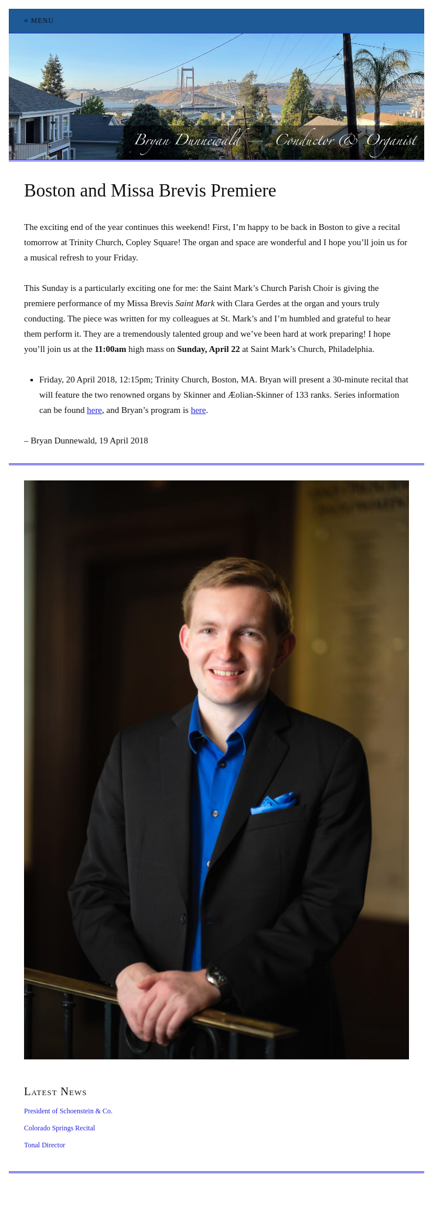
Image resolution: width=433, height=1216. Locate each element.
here (94, 410)
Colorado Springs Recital (59, 1128)
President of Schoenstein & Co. (68, 1111)
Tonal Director (44, 1145)
